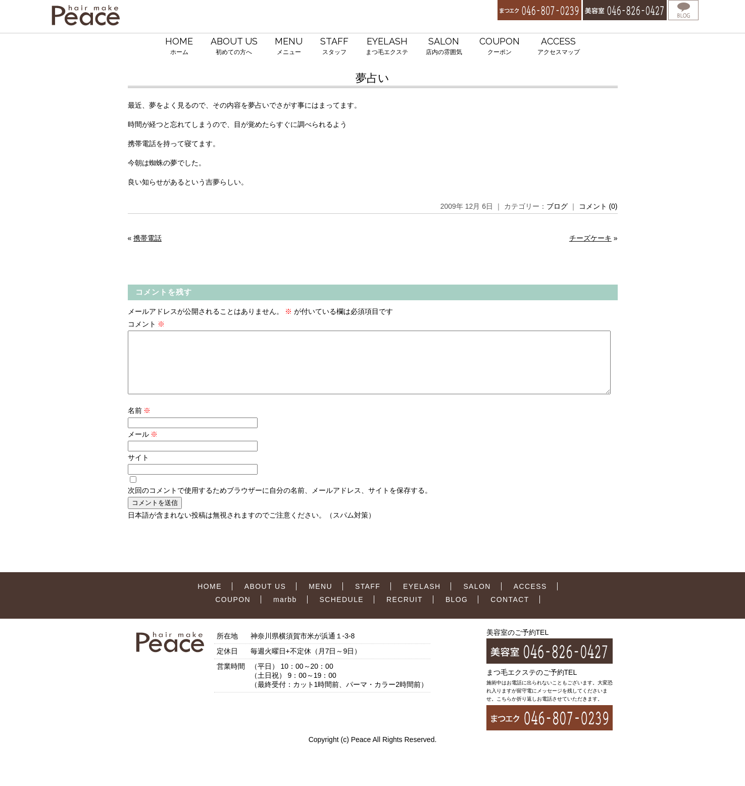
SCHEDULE (342, 612)
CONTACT (509, 612)
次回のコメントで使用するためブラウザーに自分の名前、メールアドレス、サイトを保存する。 (280, 502)
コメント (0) (598, 206)
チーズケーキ (590, 238)
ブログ (557, 206)
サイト (138, 470)
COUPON (499, 47)
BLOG (456, 612)
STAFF (334, 47)
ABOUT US (234, 47)
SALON (444, 47)
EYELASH (387, 47)
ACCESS (558, 47)
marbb (285, 612)
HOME (179, 47)
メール (143, 446)
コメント (146, 324)
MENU (289, 47)
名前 (139, 423)
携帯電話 (147, 238)
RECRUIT (404, 612)
